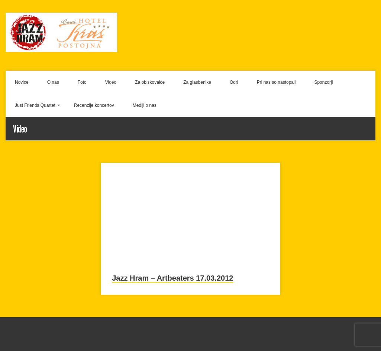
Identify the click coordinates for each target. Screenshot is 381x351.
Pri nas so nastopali (276, 82)
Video (110, 82)
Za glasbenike (197, 82)
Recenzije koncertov (94, 105)
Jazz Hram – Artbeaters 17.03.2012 (172, 278)
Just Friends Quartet (35, 105)
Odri (234, 82)
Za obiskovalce (150, 82)
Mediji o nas (144, 105)
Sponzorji (323, 82)
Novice (22, 82)
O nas (53, 82)
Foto (82, 82)
